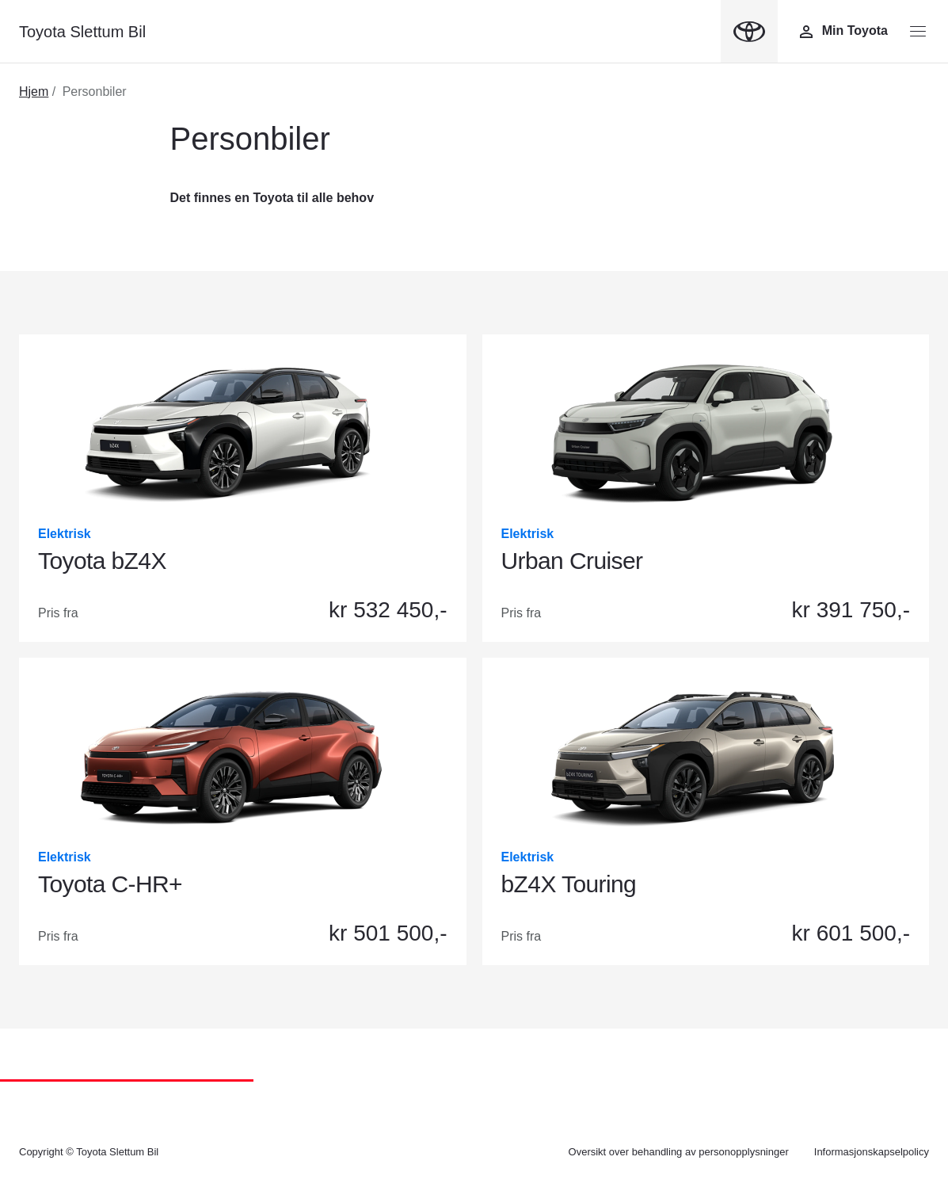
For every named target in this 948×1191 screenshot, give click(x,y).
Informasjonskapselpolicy (871, 1152)
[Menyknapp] (918, 31)
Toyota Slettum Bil (82, 31)
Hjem (33, 91)
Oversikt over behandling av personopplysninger (679, 1152)
